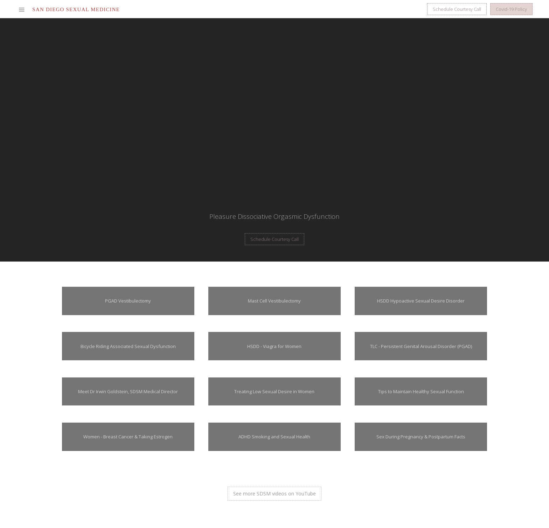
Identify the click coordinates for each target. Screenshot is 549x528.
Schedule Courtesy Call (457, 9)
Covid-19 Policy (511, 9)
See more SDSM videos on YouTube (274, 493)
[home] (76, 9)
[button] (21, 9)
